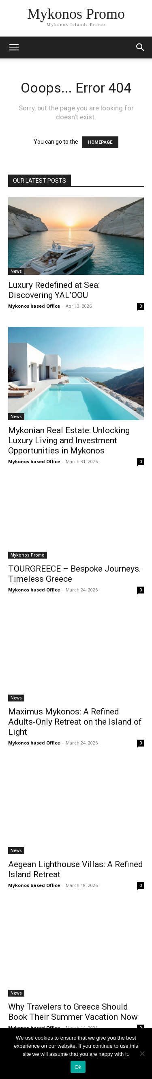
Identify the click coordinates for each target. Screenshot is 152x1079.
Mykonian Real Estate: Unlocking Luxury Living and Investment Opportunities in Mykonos (69, 440)
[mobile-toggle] (14, 47)
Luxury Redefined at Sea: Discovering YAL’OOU (54, 290)
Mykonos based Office (34, 306)
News (16, 271)
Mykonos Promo (28, 555)
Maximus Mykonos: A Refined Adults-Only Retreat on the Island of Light (75, 722)
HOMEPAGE (100, 142)
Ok (78, 1067)
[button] (140, 47)
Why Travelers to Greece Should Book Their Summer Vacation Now (73, 1012)
